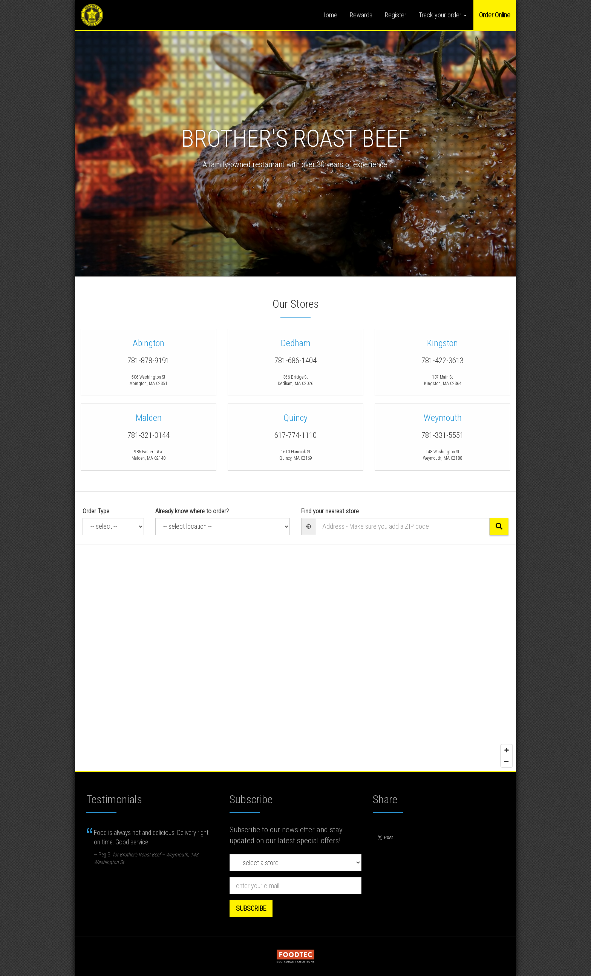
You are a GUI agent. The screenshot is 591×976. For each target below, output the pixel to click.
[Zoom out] (506, 761)
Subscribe (251, 908)
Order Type (96, 511)
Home (329, 15)
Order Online (494, 15)
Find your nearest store (330, 511)
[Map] (295, 658)
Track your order (443, 15)
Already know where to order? (192, 511)
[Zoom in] (506, 750)
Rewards (361, 15)
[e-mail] (295, 885)
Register (395, 15)
